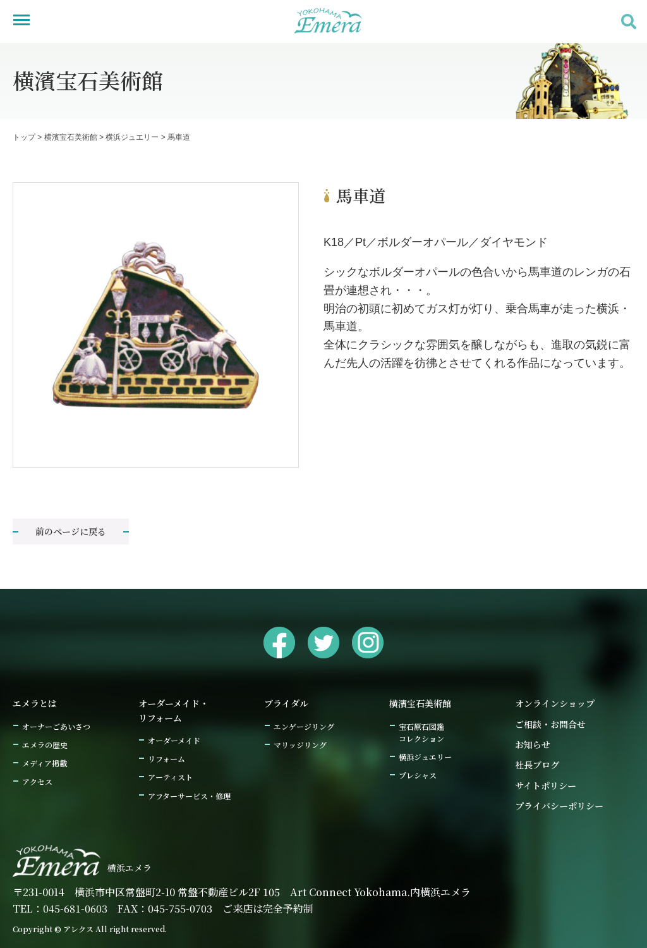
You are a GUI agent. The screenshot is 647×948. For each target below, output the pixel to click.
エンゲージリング (304, 726)
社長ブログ (537, 764)
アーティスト (170, 777)
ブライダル (286, 703)
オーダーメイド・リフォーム (173, 710)
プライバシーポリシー (559, 805)
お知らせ (532, 744)
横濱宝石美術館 (420, 703)
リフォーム (166, 758)
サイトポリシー (545, 785)
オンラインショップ (555, 703)
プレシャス (418, 775)
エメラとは (35, 703)
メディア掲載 (44, 763)
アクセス (37, 781)
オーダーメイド (174, 740)
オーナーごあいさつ (56, 726)
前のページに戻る (70, 531)
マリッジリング (300, 744)
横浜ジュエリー (425, 756)
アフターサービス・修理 (189, 796)
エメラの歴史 (45, 744)
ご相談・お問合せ (550, 724)
